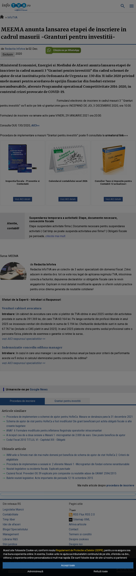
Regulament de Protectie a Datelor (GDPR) (79, 550)
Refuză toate (101, 571)
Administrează (35, 571)
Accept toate (68, 565)
